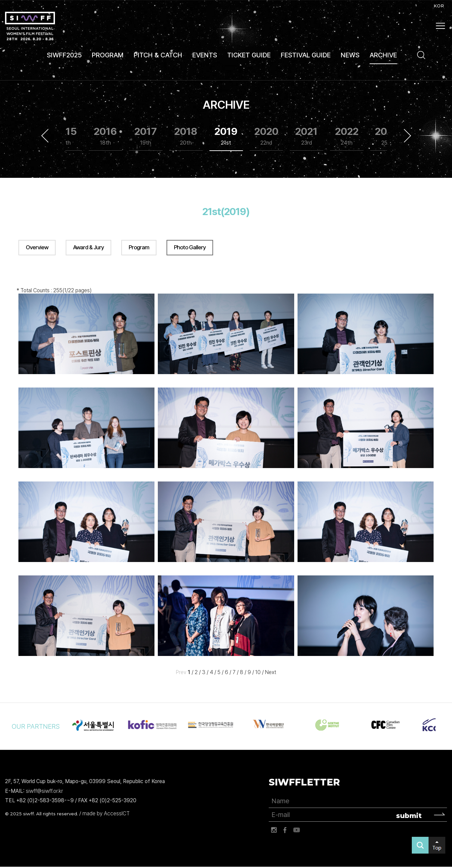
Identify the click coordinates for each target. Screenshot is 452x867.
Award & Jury (88, 247)
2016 (105, 136)
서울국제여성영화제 (30, 26)
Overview (37, 247)
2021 (306, 136)
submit (409, 816)
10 (258, 672)
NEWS (350, 55)
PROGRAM (108, 55)
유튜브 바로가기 (296, 830)
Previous (45, 135)
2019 (226, 136)
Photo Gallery (190, 247)
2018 (185, 136)
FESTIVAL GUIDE (306, 55)
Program (139, 247)
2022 (347, 136)
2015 (65, 136)
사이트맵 (440, 26)
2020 (266, 136)
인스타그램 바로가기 (273, 830)
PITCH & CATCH (158, 55)
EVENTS (204, 55)
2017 (145, 136)
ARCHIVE (383, 55)
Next (407, 135)
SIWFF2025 (64, 55)
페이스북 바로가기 (285, 830)
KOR (439, 5)
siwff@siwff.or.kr (44, 791)
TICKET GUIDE (249, 55)
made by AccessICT (106, 814)
